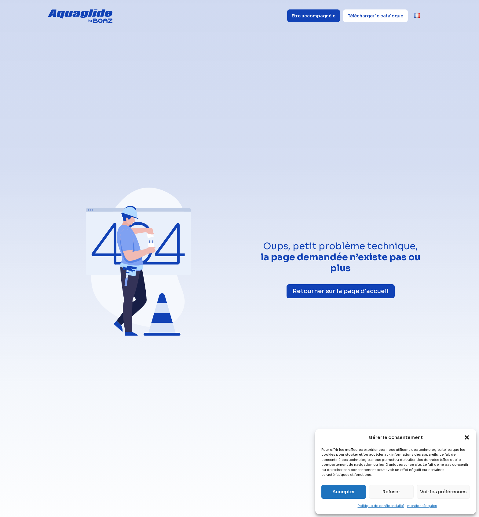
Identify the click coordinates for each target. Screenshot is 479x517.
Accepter (343, 491)
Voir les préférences (443, 491)
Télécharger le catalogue (375, 16)
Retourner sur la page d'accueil (341, 291)
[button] (467, 437)
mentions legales (422, 506)
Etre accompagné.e (313, 16)
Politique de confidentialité (381, 506)
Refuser (391, 491)
